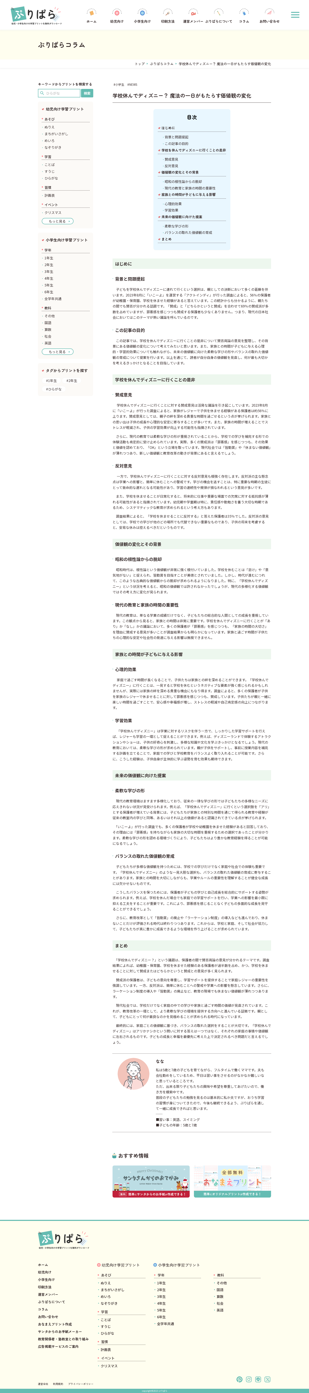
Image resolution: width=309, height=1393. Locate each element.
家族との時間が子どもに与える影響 (188, 194)
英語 (48, 342)
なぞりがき (53, 147)
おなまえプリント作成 (55, 1324)
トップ (140, 63)
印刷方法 (168, 15)
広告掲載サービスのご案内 (58, 1346)
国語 (48, 322)
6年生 (49, 291)
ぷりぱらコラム (162, 63)
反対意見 (171, 165)
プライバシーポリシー (80, 1384)
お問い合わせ (269, 15)
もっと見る (57, 221)
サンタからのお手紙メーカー (60, 1331)
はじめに (168, 127)
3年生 (49, 271)
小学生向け (142, 15)
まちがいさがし (56, 133)
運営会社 (43, 1384)
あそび (50, 119)
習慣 (48, 187)
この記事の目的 (176, 143)
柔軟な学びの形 (176, 226)
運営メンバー (193, 15)
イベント (51, 204)
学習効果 (171, 210)
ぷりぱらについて (218, 15)
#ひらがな (54, 389)
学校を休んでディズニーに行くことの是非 (193, 150)
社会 (48, 336)
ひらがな (51, 178)
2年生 (49, 264)
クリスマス (53, 212)
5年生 (49, 285)
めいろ (50, 140)
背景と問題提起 (176, 136)
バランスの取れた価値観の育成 (188, 232)
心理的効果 (173, 203)
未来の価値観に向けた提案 (181, 216)
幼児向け (117, 15)
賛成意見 (171, 159)
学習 (48, 156)
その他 (50, 315)
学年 (48, 250)
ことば (50, 164)
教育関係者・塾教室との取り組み (63, 1338)
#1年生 (51, 380)
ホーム (91, 15)
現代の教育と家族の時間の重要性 (190, 188)
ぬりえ (50, 126)
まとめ (166, 239)
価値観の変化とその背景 (180, 172)
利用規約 (58, 1384)
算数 (48, 329)
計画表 (50, 195)
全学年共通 (53, 298)
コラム (244, 15)
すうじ (50, 171)
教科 (48, 307)
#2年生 (71, 380)
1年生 (49, 257)
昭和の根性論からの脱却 (183, 181)
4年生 (49, 278)
